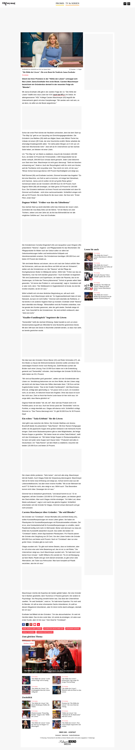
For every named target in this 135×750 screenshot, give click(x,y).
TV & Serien (72, 3)
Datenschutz (65, 735)
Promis (60, 3)
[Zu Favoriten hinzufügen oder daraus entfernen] (72, 69)
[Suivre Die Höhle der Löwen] (79, 69)
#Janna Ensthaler (44, 632)
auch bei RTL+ (59, 95)
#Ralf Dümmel (29, 632)
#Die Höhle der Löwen (32, 628)
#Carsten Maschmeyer (53, 628)
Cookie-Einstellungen (74, 735)
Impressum (58, 735)
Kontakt (72, 732)
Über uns (63, 732)
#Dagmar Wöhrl (73, 628)
